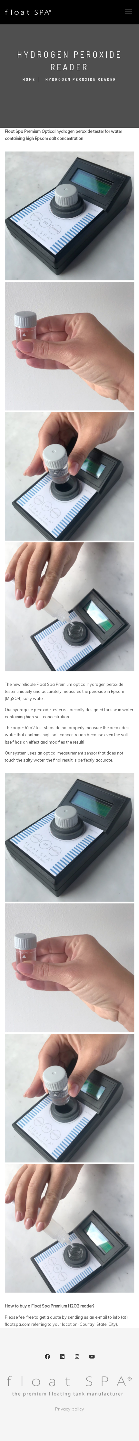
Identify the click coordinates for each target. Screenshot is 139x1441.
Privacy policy (69, 1409)
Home (29, 79)
